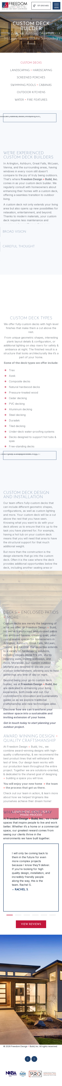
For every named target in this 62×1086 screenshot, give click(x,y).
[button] (9, 915)
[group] (31, 878)
